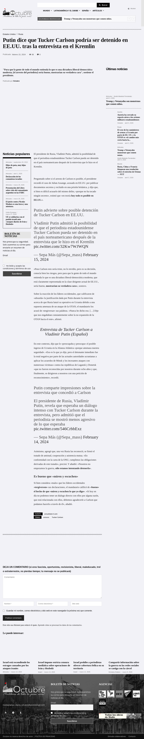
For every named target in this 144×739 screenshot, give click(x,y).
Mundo (119, 162)
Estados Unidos (9, 34)
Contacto (132, 736)
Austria (119, 112)
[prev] (129, 19)
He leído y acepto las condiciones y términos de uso (17, 267)
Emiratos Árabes (114, 672)
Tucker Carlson (57, 517)
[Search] (103, 5)
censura (46, 517)
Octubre (16, 81)
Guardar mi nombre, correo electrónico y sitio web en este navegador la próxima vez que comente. (49, 611)
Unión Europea (11, 212)
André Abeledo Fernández (123, 96)
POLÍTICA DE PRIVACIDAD (45, 736)
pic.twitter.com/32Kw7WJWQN (61, 246)
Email (5, 255)
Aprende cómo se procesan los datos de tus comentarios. (60, 625)
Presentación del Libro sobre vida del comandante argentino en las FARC (17, 190)
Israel (40, 672)
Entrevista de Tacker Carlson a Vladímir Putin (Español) (66, 331)
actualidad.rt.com (51, 514)
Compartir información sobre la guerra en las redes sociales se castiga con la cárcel (124, 665)
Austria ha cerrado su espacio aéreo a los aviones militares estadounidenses (128, 116)
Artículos (9, 162)
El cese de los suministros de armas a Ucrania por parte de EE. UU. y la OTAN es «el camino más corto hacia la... (129, 134)
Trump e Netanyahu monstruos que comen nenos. (126, 151)
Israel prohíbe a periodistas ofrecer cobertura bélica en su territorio (89, 665)
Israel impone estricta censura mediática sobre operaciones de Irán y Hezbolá (54, 665)
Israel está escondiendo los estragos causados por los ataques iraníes (17, 665)
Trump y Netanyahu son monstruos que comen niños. (88, 19)
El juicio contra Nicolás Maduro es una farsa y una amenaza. (17, 204)
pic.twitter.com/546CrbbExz (58, 428)
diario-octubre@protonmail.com (30, 705)
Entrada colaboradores (117, 736)
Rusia (20, 34)
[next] (133, 19)
